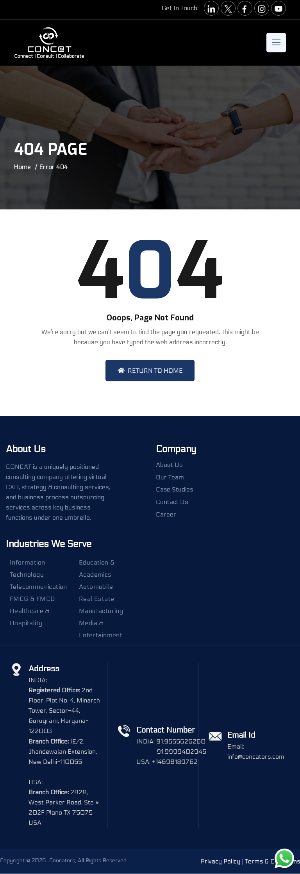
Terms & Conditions (272, 861)
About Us (169, 465)
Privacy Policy (219, 861)
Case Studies (175, 490)
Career (166, 515)
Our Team (170, 477)
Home (22, 167)
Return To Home (150, 370)
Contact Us (172, 502)
